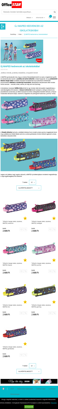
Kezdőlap (13, 34)
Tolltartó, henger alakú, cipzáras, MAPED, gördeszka (12, 348)
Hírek (20, 34)
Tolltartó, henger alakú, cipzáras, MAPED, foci (12, 306)
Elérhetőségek (15, 394)
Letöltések (52, 389)
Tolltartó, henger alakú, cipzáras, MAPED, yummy (41, 264)
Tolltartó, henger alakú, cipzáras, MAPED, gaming (41, 306)
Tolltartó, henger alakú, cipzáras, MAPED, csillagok (41, 222)
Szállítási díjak (40, 389)
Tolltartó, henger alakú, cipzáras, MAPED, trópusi (12, 264)
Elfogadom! (29, 407)
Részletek (54, 403)
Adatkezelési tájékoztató (25, 389)
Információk (39, 17)
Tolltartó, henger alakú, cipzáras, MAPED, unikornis (12, 222)
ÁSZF (12, 389)
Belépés (28, 17)
